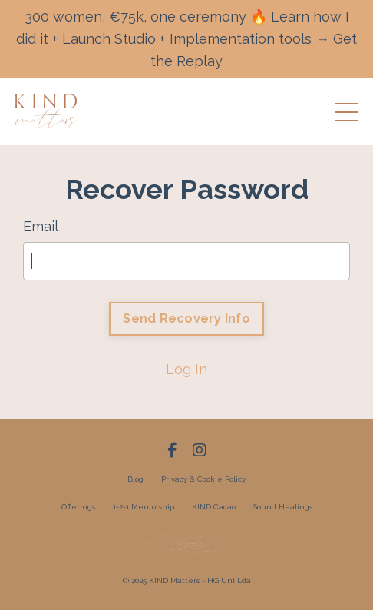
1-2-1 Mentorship (143, 506)
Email (40, 226)
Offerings (78, 506)
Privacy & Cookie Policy (203, 479)
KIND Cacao (214, 506)
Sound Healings (282, 506)
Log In (186, 369)
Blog (135, 479)
